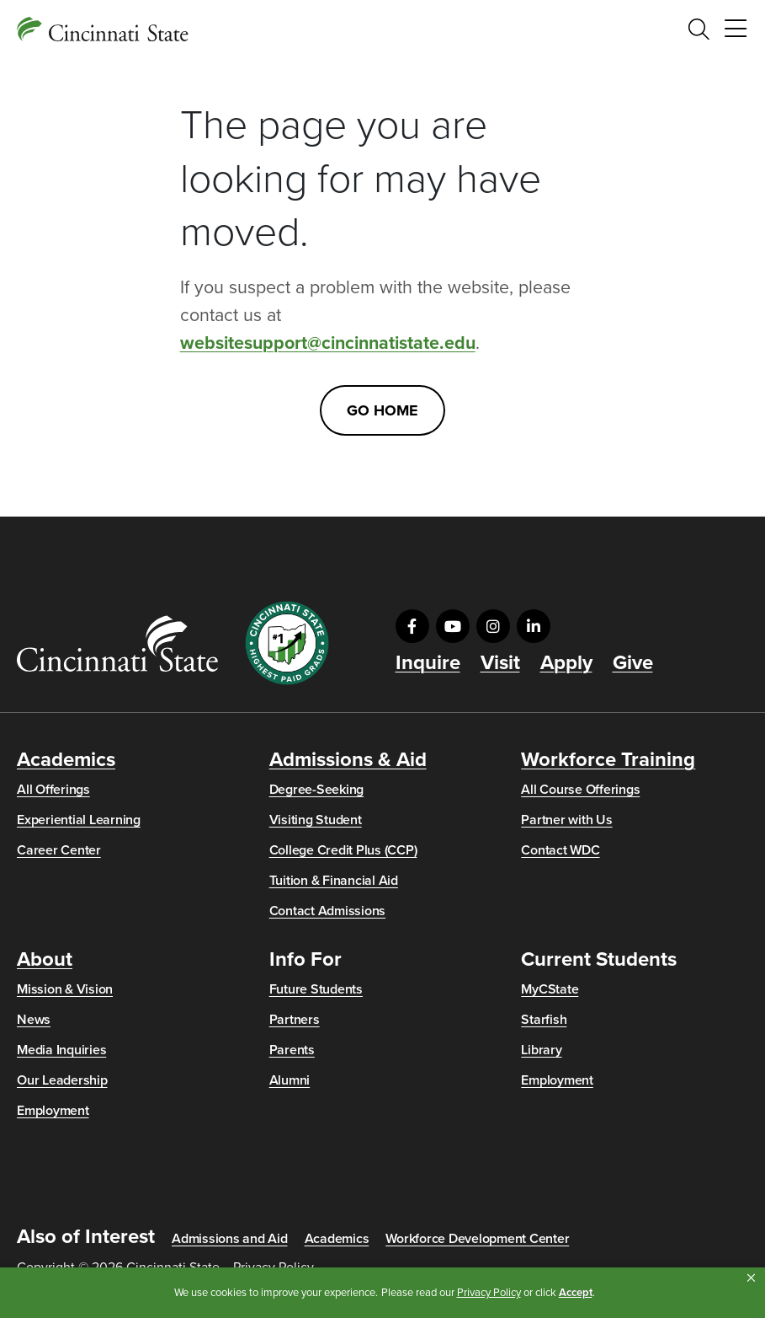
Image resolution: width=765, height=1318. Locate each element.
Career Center (59, 850)
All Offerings (53, 789)
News (33, 1019)
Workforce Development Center (477, 1238)
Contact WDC (560, 850)
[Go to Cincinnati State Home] (117, 643)
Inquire (428, 663)
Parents (292, 1050)
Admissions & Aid (348, 760)
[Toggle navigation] (735, 29)
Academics (66, 760)
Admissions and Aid (230, 1238)
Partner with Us (566, 820)
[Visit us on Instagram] (493, 626)
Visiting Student (315, 820)
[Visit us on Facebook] (412, 626)
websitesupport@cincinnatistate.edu (327, 343)
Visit (500, 663)
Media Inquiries (61, 1050)
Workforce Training (608, 760)
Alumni (290, 1080)
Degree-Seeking (316, 789)
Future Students (316, 989)
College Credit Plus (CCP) (343, 850)
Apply (566, 663)
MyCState (549, 989)
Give (633, 663)
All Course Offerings (580, 789)
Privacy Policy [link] (489, 1292)
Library (541, 1050)
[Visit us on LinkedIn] (533, 626)
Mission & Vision (65, 989)
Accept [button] (575, 1292)
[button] (751, 1278)
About (44, 960)
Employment (53, 1110)
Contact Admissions (327, 911)
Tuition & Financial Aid (333, 880)
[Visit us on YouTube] (453, 626)
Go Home (382, 410)
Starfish (543, 1019)
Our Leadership (62, 1080)
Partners (294, 1019)
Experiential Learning (79, 820)
